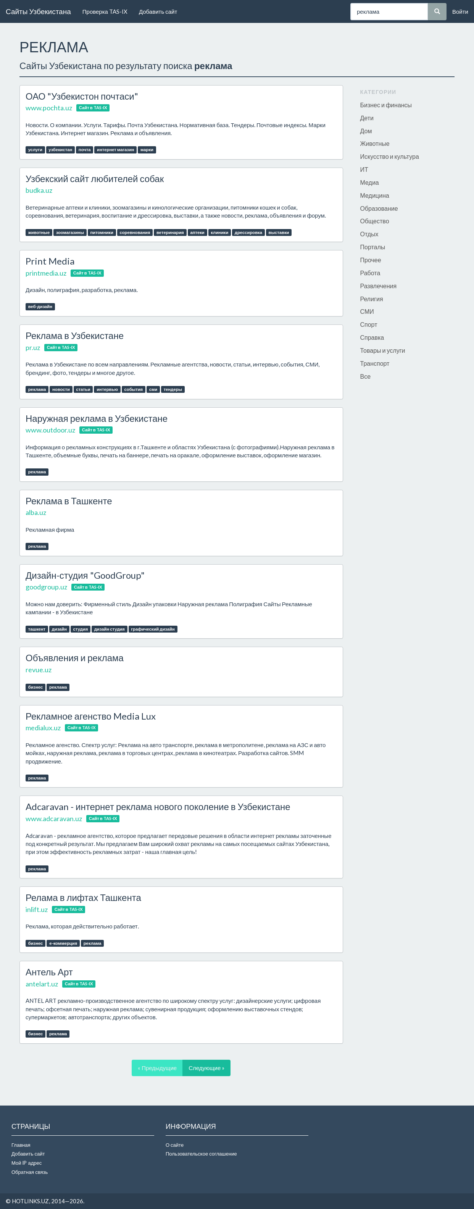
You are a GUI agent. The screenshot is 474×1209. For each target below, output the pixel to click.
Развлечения (378, 285)
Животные (375, 143)
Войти (460, 11)
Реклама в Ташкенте (69, 500)
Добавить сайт (158, 11)
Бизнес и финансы (386, 104)
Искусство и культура (389, 156)
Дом (366, 130)
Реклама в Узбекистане (75, 335)
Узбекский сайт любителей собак (95, 178)
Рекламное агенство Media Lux (91, 716)
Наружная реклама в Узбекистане (97, 418)
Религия (371, 298)
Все (365, 376)
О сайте (175, 1145)
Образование (379, 208)
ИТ (364, 169)
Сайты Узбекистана (38, 11)
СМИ (367, 311)
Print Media (50, 260)
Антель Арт (49, 971)
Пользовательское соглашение (201, 1154)
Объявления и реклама (75, 657)
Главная (20, 1145)
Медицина (374, 195)
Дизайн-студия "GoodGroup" (85, 575)
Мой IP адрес (26, 1163)
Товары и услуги (382, 350)
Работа (370, 272)
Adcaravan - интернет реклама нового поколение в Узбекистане (158, 806)
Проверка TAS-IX (104, 11)
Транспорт (375, 363)
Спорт (368, 324)
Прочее (370, 259)
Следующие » (206, 1067)
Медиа (369, 182)
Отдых (369, 233)
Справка (372, 337)
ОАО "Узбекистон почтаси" (82, 96)
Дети (367, 117)
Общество (374, 220)
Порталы (372, 246)
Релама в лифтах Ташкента (83, 897)
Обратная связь (29, 1172)
